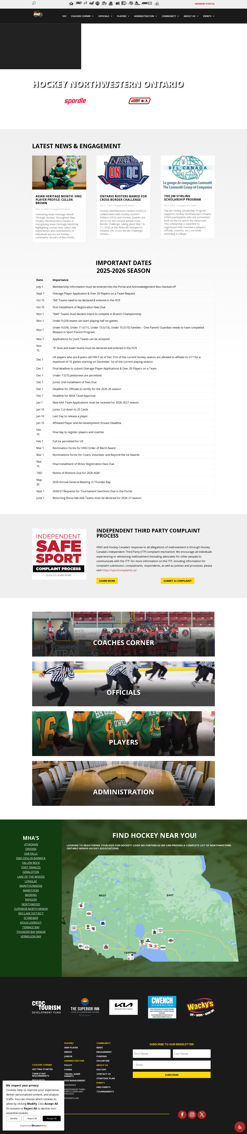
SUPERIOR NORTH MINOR (31, 909)
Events (100, 1082)
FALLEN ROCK (31, 863)
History (101, 1069)
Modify (13, 1118)
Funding (101, 1056)
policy (68, 1065)
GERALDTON (31, 872)
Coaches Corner (42, 1064)
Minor (68, 1051)
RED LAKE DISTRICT (31, 913)
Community (103, 1043)
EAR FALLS (31, 854)
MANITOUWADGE (30, 886)
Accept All (52, 1118)
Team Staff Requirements (40, 1074)
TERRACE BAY (31, 927)
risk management (75, 1080)
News (67, 209)
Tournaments (105, 1091)
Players (69, 1043)
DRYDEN (30, 849)
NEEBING (31, 895)
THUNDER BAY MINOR (31, 932)
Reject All (32, 1118)
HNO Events (103, 1087)
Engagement (57, 209)
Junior (68, 1056)
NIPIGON (31, 899)
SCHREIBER (31, 918)
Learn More (107, 580)
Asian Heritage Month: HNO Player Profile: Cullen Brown (59, 199)
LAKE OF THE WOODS (31, 877)
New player (71, 1047)
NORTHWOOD (31, 904)
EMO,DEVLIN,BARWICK (31, 858)
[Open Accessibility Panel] (239, 1126)
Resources (38, 1080)
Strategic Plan (105, 1078)
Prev (67, 4)
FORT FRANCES (31, 867)
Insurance (70, 1084)
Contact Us (103, 1073)
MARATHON (31, 890)
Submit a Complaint (177, 580)
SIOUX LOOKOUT (31, 922)
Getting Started (42, 1069)
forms (68, 1069)
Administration (74, 1060)
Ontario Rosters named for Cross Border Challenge (123, 198)
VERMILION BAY (31, 936)
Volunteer (102, 1060)
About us (102, 1065)
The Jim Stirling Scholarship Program (182, 197)
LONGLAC (31, 881)
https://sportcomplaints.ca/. (119, 570)
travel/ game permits (72, 1075)
